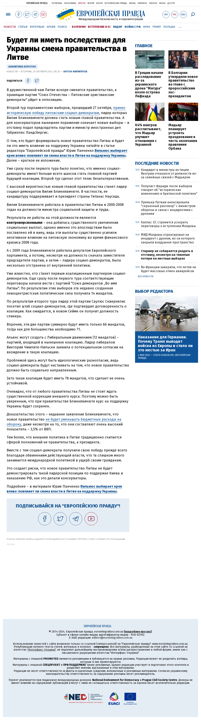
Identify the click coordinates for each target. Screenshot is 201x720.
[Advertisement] (68, 572)
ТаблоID (153, 3)
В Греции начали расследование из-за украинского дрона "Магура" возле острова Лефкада (149, 84)
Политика (57, 3)
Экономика (70, 3)
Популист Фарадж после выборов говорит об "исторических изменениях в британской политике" (169, 189)
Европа (82, 3)
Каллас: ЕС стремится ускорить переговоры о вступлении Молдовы (168, 224)
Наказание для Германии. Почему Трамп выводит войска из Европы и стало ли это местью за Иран (165, 343)
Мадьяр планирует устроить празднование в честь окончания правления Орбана (182, 137)
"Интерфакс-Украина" (41, 649)
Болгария (79, 27)
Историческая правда (116, 3)
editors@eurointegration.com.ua (112, 637)
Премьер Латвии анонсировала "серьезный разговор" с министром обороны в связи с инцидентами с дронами (168, 207)
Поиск (62, 27)
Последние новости (157, 163)
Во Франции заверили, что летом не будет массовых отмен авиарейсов (168, 269)
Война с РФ (133, 27)
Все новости (145, 276)
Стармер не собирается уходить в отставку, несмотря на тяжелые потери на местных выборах (167, 254)
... (180, 26)
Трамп (156, 27)
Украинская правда (37, 3)
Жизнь (132, 3)
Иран (146, 27)
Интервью (37, 27)
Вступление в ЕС (99, 27)
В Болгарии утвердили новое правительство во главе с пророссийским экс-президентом (183, 84)
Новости (10, 27)
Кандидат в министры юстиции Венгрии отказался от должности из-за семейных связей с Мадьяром (169, 173)
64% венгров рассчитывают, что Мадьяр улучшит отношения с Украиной (148, 135)
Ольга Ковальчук (163, 355)
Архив (51, 27)
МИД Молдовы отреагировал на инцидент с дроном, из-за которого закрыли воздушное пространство (168, 238)
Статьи (22, 27)
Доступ (171, 3)
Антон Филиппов (75, 71)
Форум (91, 3)
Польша (169, 27)
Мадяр (117, 27)
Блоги (99, 3)
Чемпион (142, 3)
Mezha (162, 3)
